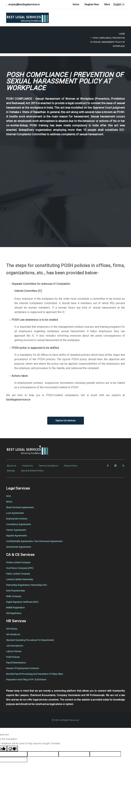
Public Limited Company (19, 570)
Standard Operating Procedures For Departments (32, 634)
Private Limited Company (19, 559)
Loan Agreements (16, 511)
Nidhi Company (14, 592)
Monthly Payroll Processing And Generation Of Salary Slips (37, 667)
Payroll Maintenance (17, 656)
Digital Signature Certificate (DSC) (24, 597)
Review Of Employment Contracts (24, 662)
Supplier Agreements (17, 533)
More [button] (107, 4)
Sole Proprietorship (16, 586)
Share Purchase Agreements (22, 505)
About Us (12, 465)
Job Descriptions (15, 640)
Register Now (92, 4)
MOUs (9, 500)
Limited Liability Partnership (21, 575)
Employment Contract (18, 516)
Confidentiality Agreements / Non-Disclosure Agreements (37, 538)
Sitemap (11, 470)
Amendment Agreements (20, 544)
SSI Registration (14, 608)
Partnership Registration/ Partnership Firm (29, 581)
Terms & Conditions (50, 465)
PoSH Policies (13, 651)
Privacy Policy (74, 465)
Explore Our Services (66, 420)
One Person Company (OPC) (21, 564)
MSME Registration (16, 603)
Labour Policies (14, 645)
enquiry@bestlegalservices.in (24, 4)
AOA (8, 494)
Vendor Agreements (17, 527)
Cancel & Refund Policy (34, 470)
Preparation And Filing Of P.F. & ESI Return (28, 673)
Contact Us (28, 465)
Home (76, 4)
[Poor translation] (12, 742)
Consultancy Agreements (20, 522)
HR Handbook (13, 629)
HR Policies (12, 624)
